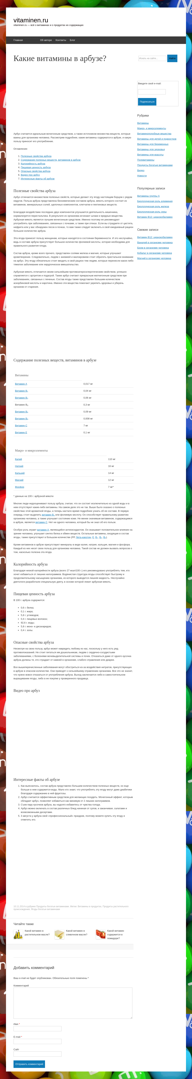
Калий (18, 459)
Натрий (19, 466)
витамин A (43, 529)
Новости (142, 175)
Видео (140, 170)
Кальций (20, 473)
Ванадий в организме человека (155, 242)
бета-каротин (83, 537)
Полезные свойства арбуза (36, 156)
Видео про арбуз (30, 174)
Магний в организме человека (154, 258)
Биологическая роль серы (152, 211)
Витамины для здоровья (151, 149)
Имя (17, 1024)
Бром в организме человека (153, 247)
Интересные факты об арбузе (38, 178)
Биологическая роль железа (153, 206)
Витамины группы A (148, 196)
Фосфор (19, 487)
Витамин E (21, 432)
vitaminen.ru (31, 20)
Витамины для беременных (153, 144)
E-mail (18, 1036)
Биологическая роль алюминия (154, 201)
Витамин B (21, 390)
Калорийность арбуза (33, 163)
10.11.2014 (19, 906)
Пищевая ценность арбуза (36, 167)
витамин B (48, 514)
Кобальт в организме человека (154, 253)
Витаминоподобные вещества (154, 133)
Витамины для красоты (150, 154)
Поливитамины (145, 159)
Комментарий (21, 985)
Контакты (61, 40)
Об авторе (46, 40)
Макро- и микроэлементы (151, 128)
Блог (72, 40)
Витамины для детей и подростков (156, 138)
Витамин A (21, 383)
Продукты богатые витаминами (52, 906)
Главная (18, 40)
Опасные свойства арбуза (35, 171)
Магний (19, 480)
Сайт (16, 1049)
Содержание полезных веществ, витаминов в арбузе (51, 159)
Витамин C (21, 425)
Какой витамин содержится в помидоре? (115, 934)
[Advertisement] (79, 99)
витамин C (41, 522)
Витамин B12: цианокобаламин (154, 217)
